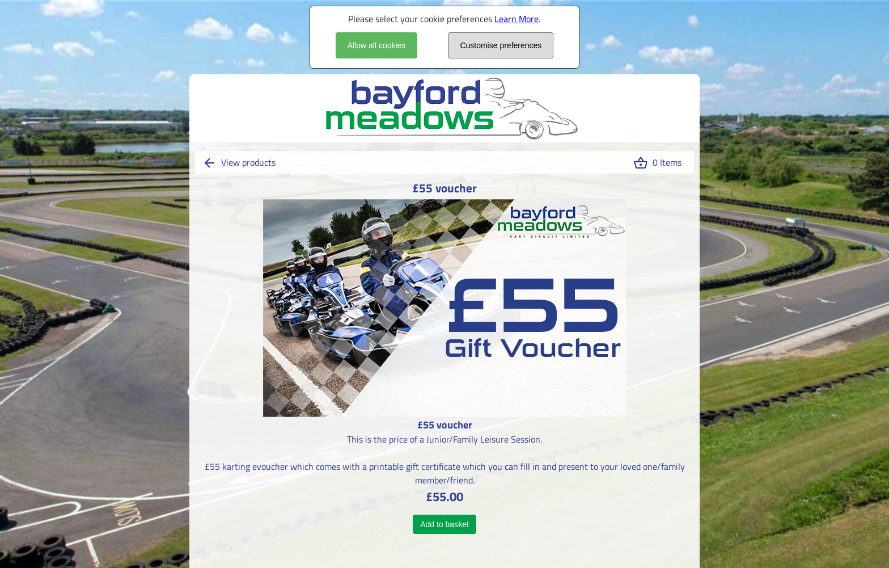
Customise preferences (500, 45)
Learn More (516, 19)
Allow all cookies (377, 45)
